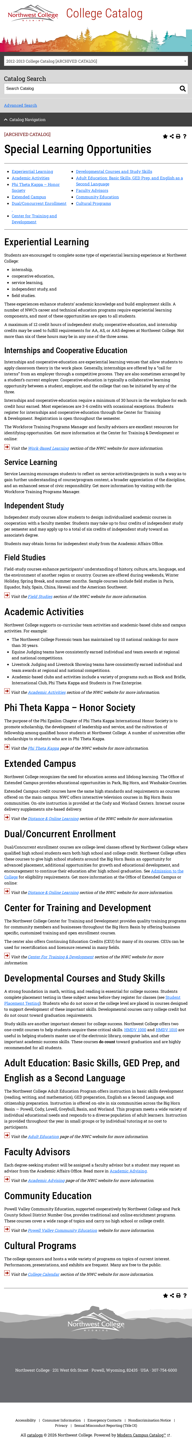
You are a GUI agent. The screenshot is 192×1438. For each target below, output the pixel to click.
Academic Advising (128, 1170)
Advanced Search (20, 105)
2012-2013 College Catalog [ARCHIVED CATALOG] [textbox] (51, 61)
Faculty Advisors (92, 190)
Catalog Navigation (28, 119)
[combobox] (96, 61)
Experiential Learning (32, 171)
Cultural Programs (93, 203)
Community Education (97, 196)
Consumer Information (61, 1420)
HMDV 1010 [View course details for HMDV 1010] (166, 1029)
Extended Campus (29, 196)
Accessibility (25, 1420)
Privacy (61, 1425)
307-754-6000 (164, 1370)
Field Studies (40, 596)
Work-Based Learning (48, 448)
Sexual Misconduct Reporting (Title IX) (105, 1425)
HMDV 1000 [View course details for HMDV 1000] (135, 1029)
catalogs (35, 1435)
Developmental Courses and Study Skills (114, 171)
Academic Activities (31, 177)
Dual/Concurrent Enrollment (39, 203)
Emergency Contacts (105, 1420)
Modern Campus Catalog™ (141, 1435)
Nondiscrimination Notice (149, 1420)
